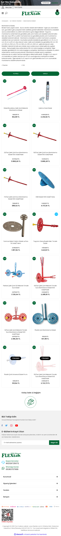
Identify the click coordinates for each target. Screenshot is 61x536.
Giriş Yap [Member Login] (8, 7)
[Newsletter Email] (30, 442)
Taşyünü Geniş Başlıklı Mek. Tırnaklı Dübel (45, 242)
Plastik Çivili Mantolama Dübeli (45, 330)
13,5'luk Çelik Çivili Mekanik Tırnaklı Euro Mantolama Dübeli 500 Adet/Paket (45, 288)
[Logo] (31, 13)
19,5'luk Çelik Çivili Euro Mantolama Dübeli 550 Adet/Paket (45, 154)
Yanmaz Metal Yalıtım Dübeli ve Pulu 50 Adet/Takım (15, 242)
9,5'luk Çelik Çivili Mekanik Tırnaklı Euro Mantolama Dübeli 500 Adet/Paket (16, 332)
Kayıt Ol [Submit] (54, 442)
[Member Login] (3, 7)
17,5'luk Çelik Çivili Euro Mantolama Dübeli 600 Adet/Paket (16, 198)
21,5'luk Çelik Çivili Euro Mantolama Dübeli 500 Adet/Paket (16, 154)
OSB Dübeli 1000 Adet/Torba (45, 197)
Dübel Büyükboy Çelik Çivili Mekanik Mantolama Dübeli (16, 109)
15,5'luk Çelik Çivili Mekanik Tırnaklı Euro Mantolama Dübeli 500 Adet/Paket (45, 376)
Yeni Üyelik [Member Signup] (18, 7)
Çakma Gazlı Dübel (45, 108)
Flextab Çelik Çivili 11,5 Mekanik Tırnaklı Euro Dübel (16, 287)
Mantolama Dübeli (29, 21)
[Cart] (57, 13)
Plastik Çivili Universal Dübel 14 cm (15, 374)
